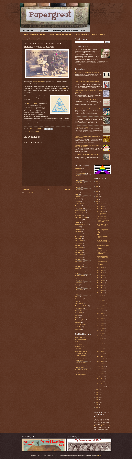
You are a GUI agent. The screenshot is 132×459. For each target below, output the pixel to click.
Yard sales (78, 329)
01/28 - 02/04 (100, 379)
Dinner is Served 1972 (81, 351)
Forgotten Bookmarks (80, 355)
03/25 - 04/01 (100, 358)
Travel (76, 317)
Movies (77, 273)
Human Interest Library (81, 224)
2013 (97, 400)
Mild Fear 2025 (79, 264)
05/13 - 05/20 (100, 341)
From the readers (79, 213)
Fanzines (77, 201)
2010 (97, 407)
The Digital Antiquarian (81, 358)
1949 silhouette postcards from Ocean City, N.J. (87, 72)
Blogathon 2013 (79, 178)
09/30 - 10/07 (100, 290)
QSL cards (78, 292)
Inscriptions (78, 234)
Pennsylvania (78, 282)
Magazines (78, 238)
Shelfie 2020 (78, 312)
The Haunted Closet (80, 339)
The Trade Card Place (81, 369)
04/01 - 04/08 (100, 356)
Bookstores (78, 189)
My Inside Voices (79, 346)
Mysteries (77, 278)
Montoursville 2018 (80, 271)
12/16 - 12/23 (100, 208)
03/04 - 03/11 (100, 366)
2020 (97, 196)
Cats (76, 194)
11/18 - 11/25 (100, 272)
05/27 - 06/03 (100, 336)
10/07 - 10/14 (100, 288)
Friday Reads (78, 208)
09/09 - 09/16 (100, 298)
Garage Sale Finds (80, 337)
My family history (79, 275)
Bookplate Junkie (79, 367)
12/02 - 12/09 (100, 267)
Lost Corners (78, 236)
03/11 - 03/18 (100, 363)
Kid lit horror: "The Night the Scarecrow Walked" (87, 154)
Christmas (30, 131)
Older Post (68, 189)
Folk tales (77, 206)
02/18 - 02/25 (100, 371)
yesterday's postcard (38, 81)
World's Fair (78, 326)
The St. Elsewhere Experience (83, 365)
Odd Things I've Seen (80, 353)
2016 (97, 392)
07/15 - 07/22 (100, 318)
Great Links (78, 215)
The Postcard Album (31, 103)
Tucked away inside (80, 320)
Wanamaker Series (80, 324)
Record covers (79, 299)
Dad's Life (77, 199)
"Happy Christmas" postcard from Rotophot (102, 252)
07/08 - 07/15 (100, 320)
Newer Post (26, 189)
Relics (76, 301)
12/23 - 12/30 (100, 206)
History (77, 222)
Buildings (77, 192)
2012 (97, 402)
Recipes (43, 34)
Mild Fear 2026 (79, 266)
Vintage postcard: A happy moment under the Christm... (103, 220)
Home (26, 34)
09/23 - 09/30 (100, 293)
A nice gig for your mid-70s (82, 127)
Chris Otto (32, 129)
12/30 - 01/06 (100, 203)
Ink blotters (78, 231)
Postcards (34, 34)
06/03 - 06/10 (100, 333)
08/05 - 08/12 (100, 310)
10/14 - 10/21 (100, 285)
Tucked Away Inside (82, 34)
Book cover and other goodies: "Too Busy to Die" (103, 231)
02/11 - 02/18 (100, 373)
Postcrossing (78, 289)
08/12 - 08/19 (100, 308)
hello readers (78, 220)
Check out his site (59, 122)
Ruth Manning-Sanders (64, 34)
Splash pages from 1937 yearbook (84, 118)
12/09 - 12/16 (100, 211)
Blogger (99, 455)
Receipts (77, 294)
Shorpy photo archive (80, 362)
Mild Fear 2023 (79, 259)
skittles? (64, 88)
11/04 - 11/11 (100, 277)
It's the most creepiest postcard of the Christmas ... (102, 225)
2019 (97, 199)
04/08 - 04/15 (100, 353)
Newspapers (78, 280)
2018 (97, 201)
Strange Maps (78, 360)
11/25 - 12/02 (100, 270)
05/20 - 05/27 (100, 338)
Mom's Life (78, 268)
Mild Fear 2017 (79, 245)
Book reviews (78, 182)
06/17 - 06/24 (100, 328)
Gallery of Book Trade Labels (82, 372)
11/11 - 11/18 (100, 275)
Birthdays (77, 175)
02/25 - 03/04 (100, 368)
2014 (97, 397)
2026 (97, 181)
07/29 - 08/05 (100, 313)
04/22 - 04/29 (100, 348)
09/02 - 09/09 (100, 300)
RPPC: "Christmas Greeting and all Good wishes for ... (103, 242)
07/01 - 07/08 (100, 323)
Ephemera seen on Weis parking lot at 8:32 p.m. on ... (103, 236)
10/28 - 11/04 (100, 280)
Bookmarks (78, 185)
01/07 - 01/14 (100, 386)
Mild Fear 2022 (79, 257)
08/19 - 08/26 (100, 305)
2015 (97, 394)
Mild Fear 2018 (79, 247)
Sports (77, 315)
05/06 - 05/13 (100, 343)
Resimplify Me (79, 303)
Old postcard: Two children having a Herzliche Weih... (102, 215)
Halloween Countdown (81, 217)
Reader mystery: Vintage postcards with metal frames (103, 247)
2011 (97, 405)
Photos (51, 34)
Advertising (78, 168)
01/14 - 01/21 (100, 384)
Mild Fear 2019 (79, 250)
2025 (97, 184)
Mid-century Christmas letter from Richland (86, 100)
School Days (78, 310)
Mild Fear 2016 (79, 243)
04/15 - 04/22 (100, 351)
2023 (97, 189)
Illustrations (78, 229)
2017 (97, 389)
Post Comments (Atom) (35, 192)
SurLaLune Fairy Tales (81, 374)
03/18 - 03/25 (100, 361)
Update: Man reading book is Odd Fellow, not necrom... (103, 258)
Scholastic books (79, 308)
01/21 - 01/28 (100, 381)
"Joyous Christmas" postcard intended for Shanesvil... (103, 263)
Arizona (77, 171)
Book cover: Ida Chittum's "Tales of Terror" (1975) (88, 109)
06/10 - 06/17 (100, 331)
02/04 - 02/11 (100, 376)
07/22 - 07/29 (100, 315)
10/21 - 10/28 (100, 283)
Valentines (78, 322)
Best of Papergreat (98, 34)
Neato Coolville (79, 341)
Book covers (78, 180)
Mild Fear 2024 (79, 261)
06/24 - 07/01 (100, 325)
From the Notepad (80, 210)
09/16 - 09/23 (100, 295)
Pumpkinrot (78, 348)
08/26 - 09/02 (100, 303)
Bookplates (78, 187)
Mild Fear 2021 (79, 254)
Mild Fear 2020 (79, 252)
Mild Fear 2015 (79, 240)
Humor (77, 226)
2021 (97, 194)
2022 (97, 191)
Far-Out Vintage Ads (80, 203)
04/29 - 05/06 (100, 346)
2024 (97, 186)
